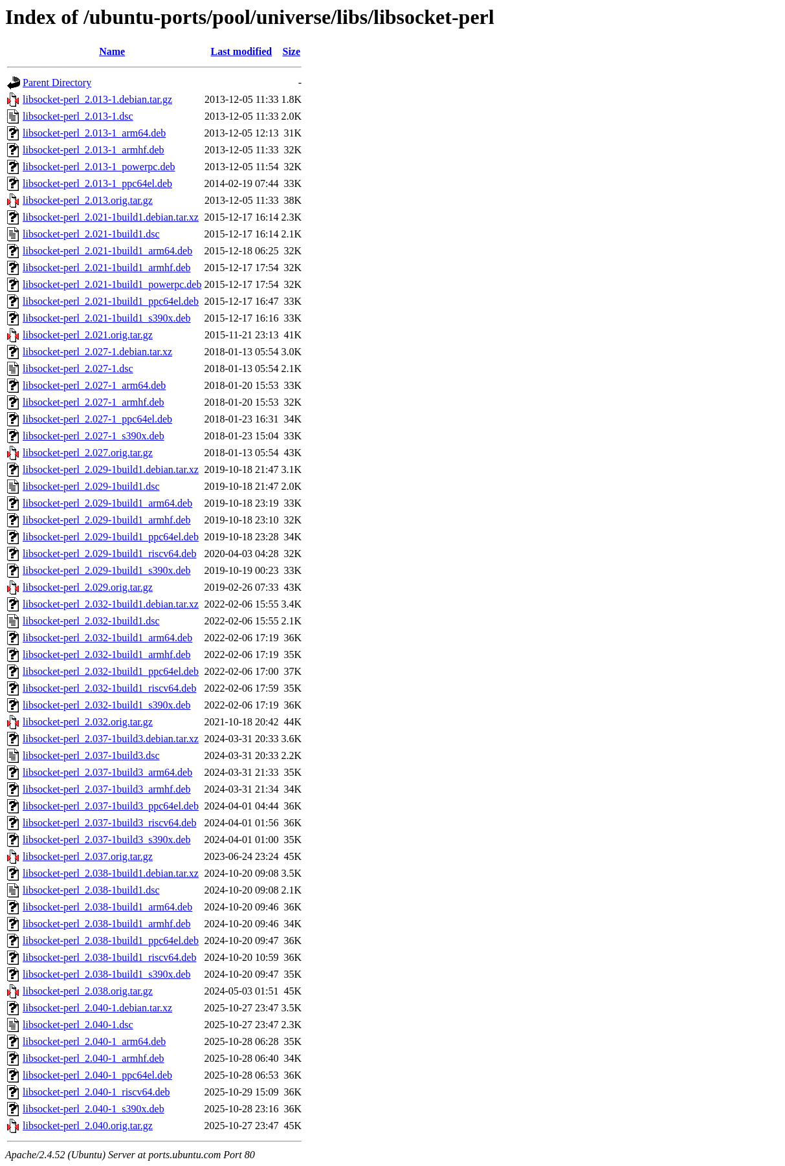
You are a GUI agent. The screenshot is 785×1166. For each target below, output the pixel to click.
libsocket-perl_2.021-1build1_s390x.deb (107, 318)
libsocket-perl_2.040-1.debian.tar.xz (97, 1007)
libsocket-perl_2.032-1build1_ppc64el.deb (111, 671)
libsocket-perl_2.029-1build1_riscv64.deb (109, 553)
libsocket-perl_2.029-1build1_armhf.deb (107, 519)
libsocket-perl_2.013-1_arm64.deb (94, 132)
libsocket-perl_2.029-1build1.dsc (91, 486)
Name (112, 51)
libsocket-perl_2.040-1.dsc (78, 1024)
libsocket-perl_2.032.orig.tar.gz (88, 721)
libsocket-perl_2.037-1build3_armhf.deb (107, 789)
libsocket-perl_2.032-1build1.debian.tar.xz (111, 604)
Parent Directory (57, 82)
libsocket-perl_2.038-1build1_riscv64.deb (109, 957)
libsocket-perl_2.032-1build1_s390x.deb (107, 704)
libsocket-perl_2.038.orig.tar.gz (88, 990)
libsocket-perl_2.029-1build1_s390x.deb (107, 570)
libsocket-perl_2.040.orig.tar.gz (88, 1125)
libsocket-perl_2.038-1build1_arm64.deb (107, 906)
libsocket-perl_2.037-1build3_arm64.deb (107, 772)
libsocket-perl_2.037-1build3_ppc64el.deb (111, 805)
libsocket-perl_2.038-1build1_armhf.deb (107, 923)
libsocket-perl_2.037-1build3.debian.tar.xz (111, 738)
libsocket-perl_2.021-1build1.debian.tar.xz (111, 217)
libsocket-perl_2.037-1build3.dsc (91, 755)
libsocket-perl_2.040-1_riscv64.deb (96, 1091)
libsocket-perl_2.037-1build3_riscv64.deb (109, 822)
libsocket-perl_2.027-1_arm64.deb (94, 385)
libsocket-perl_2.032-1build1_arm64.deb (107, 637)
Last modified (241, 51)
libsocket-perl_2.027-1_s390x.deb (93, 435)
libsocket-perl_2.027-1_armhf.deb (93, 402)
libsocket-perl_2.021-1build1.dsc (91, 233)
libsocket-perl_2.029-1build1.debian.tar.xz (111, 469)
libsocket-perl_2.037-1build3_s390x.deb (107, 839)
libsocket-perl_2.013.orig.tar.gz (88, 200)
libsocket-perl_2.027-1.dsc (78, 368)
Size (291, 51)
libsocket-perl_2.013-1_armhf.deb (93, 149)
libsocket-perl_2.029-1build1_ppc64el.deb (111, 536)
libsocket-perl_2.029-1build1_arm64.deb (107, 503)
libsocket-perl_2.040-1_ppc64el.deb (97, 1075)
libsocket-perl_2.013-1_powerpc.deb (99, 166)
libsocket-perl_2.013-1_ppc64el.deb (97, 183)
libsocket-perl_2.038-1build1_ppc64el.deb (111, 940)
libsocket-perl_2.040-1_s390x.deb (93, 1108)
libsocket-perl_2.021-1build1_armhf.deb (107, 267)
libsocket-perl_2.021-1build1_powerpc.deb (112, 284)
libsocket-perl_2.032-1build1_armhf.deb (107, 654)
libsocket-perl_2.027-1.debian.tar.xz (97, 351)
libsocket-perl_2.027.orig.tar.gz (88, 452)
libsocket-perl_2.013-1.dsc (78, 116)
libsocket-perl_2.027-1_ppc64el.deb (97, 418)
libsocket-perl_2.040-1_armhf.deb (93, 1058)
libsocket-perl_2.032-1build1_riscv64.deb (109, 688)
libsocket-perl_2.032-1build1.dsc (91, 620)
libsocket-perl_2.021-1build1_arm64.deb (107, 250)
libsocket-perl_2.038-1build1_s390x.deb (107, 974)
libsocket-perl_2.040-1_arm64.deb (94, 1041)
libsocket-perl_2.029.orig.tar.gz (88, 587)
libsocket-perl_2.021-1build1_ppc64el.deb (111, 301)
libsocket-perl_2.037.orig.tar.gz (88, 856)
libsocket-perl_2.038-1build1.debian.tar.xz (111, 873)
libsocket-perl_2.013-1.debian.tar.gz (97, 99)
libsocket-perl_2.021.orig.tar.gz (88, 334)
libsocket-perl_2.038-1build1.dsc (91, 890)
